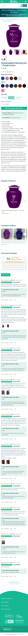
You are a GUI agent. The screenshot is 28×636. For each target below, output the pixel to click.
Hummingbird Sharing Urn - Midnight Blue (3, 86)
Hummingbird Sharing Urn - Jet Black (24, 86)
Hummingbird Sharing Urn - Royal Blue (3, 78)
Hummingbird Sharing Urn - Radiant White (20, 78)
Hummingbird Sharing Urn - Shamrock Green (15, 86)
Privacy (18, 634)
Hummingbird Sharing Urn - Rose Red (11, 78)
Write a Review (5, 274)
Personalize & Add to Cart (14, 108)
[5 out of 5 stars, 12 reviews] (7, 72)
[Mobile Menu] (2, 1)
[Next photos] (24, 234)
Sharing (11, 97)
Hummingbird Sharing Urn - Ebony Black (15, 78)
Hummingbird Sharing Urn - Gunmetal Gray (7, 86)
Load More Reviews (14, 582)
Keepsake (4, 97)
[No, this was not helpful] (15, 300)
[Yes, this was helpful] (11, 300)
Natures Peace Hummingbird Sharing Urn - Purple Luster (13, 210)
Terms (22, 634)
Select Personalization (6, 101)
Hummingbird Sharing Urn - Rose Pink (3, 90)
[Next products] (24, 200)
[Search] (9, 5)
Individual (18, 97)
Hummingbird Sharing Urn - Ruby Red (20, 86)
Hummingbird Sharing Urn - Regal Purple (7, 78)
